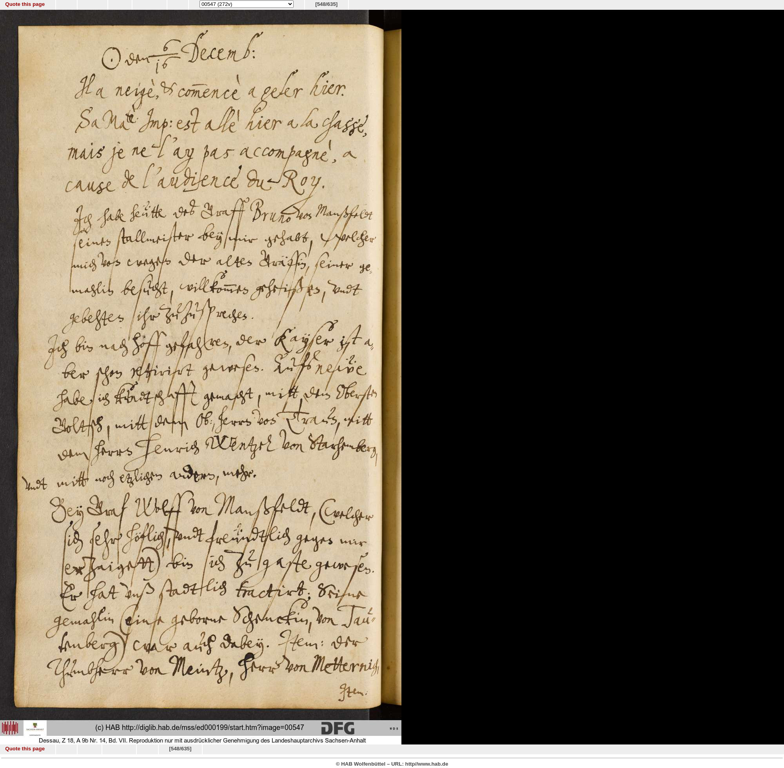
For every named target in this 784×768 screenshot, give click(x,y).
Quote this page (25, 4)
